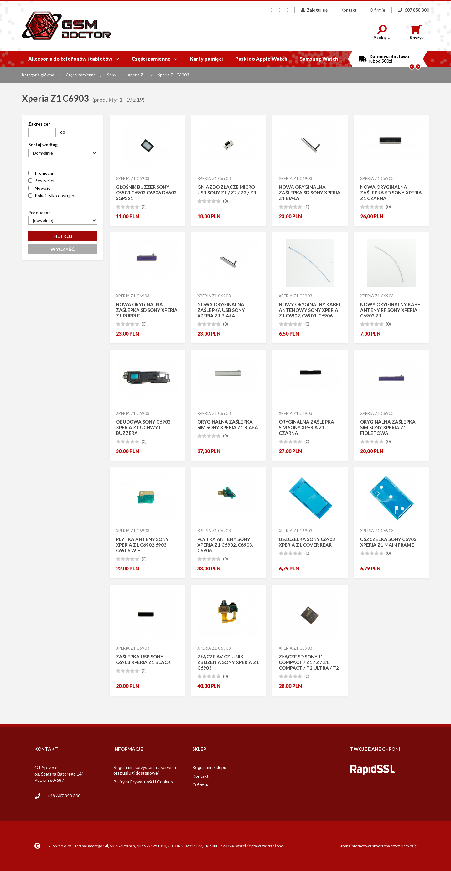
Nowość (42, 188)
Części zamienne (154, 59)
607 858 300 (413, 10)
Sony (111, 74)
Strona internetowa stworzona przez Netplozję (378, 845)
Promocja (44, 173)
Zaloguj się (314, 10)
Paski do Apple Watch (261, 59)
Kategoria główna (38, 74)
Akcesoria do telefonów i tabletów (73, 59)
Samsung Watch (319, 59)
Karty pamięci (206, 59)
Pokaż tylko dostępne (56, 195)
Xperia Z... (137, 74)
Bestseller (45, 180)
